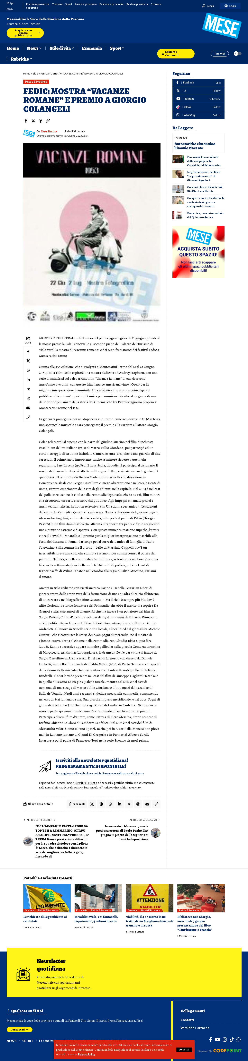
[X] (198, 91)
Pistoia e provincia (37, 4)
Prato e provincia (137, 4)
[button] (184, 1050)
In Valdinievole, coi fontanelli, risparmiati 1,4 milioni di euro (96, 919)
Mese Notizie (49, 131)
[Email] (28, 408)
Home (26, 73)
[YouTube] (217, 1039)
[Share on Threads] (40, 120)
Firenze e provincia (111, 4)
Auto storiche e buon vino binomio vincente (194, 146)
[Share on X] (33, 120)
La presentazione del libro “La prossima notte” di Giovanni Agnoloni (203, 176)
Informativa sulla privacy (68, 787)
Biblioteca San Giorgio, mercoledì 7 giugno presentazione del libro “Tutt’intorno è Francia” (194, 923)
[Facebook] (198, 83)
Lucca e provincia (86, 4)
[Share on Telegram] (28, 389)
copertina (32, 7)
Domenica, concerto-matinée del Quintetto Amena (205, 215)
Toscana (57, 4)
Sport (68, 4)
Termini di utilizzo (86, 783)
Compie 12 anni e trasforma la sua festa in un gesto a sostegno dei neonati (206, 202)
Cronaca (156, 4)
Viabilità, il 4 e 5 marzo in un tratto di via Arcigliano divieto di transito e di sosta (149, 921)
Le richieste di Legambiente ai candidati (45, 919)
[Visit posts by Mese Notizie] (29, 133)
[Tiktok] (198, 107)
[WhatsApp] (198, 115)
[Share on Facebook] (26, 120)
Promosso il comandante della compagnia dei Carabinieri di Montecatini (203, 161)
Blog (35, 73)
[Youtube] (198, 99)
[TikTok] (232, 1039)
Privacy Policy (86, 1054)
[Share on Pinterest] (101, 804)
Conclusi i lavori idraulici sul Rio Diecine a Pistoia (205, 189)
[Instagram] (225, 1039)
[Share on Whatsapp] (28, 370)
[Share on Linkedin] (28, 379)
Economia (81, 910)
